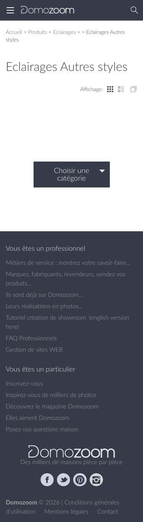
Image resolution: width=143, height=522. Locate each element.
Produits (37, 31)
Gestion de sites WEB (34, 349)
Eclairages (64, 31)
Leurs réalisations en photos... (44, 306)
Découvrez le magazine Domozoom (52, 406)
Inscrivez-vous (24, 383)
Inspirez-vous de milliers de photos (51, 395)
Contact (107, 511)
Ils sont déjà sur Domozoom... (44, 294)
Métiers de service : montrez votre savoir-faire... (68, 262)
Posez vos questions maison (42, 429)
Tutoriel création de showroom (46, 317)
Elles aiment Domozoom (37, 417)
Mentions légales (67, 511)
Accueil (14, 31)
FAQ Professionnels (31, 338)
